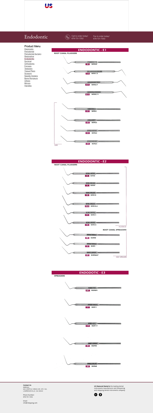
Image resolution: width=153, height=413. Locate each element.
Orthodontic (29, 63)
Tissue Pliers (29, 71)
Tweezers (28, 68)
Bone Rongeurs (31, 78)
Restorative (29, 56)
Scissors (28, 73)
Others (27, 81)
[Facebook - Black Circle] (100, 394)
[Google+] (95, 394)
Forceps (27, 66)
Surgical (27, 61)
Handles (28, 85)
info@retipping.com (30, 403)
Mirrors (27, 83)
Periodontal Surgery (32, 54)
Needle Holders (31, 76)
